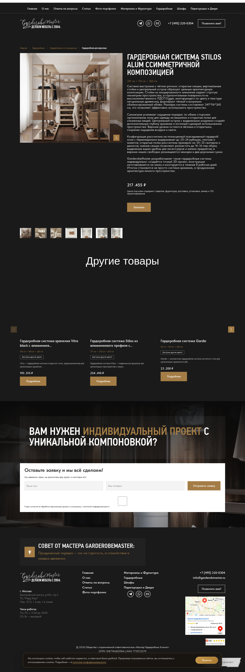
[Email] (157, 23)
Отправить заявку (204, 486)
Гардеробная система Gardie (183, 341)
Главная (32, 8)
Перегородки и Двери (204, 8)
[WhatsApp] (149, 23)
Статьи (86, 8)
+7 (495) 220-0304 (180, 23)
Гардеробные (164, 8)
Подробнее (33, 381)
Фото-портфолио (105, 8)
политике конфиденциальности (89, 662)
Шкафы (181, 8)
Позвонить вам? (211, 23)
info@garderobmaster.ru (209, 577)
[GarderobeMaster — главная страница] (41, 23)
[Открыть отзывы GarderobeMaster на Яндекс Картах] (215, 641)
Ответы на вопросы (66, 8)
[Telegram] (140, 23)
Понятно (207, 660)
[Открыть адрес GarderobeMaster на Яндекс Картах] (205, 616)
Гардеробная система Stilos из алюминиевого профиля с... (114, 343)
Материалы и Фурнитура (136, 8)
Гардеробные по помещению (63, 48)
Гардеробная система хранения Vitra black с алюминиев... (49, 343)
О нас (45, 8)
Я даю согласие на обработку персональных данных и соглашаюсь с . (122, 502)
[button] (116, 138)
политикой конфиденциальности (96, 507)
